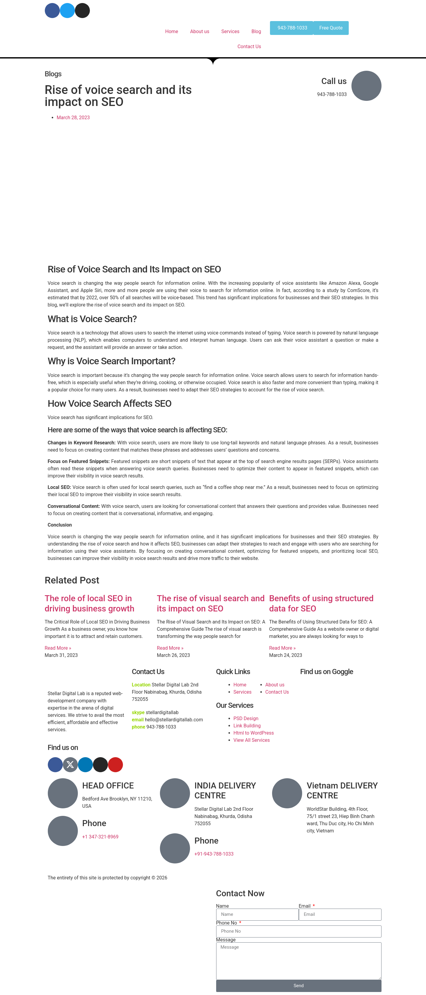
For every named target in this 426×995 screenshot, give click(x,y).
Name (222, 906)
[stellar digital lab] (339, 703)
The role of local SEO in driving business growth (89, 603)
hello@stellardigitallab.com (245, 6)
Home (171, 31)
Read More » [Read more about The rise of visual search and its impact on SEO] (170, 648)
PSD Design (246, 718)
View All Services (252, 740)
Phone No (227, 923)
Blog (256, 31)
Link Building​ (247, 726)
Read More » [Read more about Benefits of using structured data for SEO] (282, 648)
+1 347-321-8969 (100, 837)
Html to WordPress (254, 733)
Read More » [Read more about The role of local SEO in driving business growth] (58, 648)
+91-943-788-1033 (214, 854)
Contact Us (249, 46)
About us (200, 31)
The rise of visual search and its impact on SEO (211, 603)
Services (230, 31)
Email (305, 906)
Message (226, 939)
